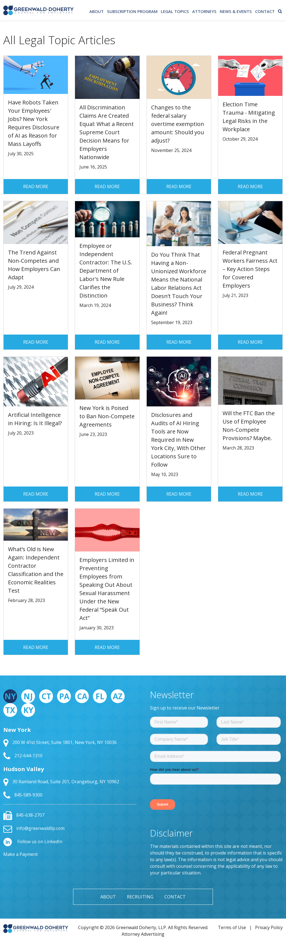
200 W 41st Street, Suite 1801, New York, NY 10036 (60, 742)
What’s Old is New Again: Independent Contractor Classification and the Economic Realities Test (35, 569)
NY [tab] (10, 696)
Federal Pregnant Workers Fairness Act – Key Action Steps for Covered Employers (250, 269)
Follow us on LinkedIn (32, 841)
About (96, 11)
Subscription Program (132, 11)
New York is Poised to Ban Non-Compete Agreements (107, 416)
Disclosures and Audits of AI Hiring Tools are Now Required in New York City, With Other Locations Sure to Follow (178, 439)
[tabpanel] (69, 763)
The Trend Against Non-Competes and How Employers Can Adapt (34, 265)
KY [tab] (28, 710)
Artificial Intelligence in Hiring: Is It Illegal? (35, 419)
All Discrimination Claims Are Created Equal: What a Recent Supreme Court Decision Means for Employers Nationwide (106, 132)
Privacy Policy (269, 927)
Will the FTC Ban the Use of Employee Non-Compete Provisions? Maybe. (249, 425)
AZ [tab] (118, 696)
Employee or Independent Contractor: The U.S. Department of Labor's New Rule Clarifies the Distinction (105, 270)
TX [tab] (10, 710)
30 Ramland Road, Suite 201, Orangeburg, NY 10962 (61, 782)
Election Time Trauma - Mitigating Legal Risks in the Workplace (249, 117)
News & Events (236, 11)
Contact (265, 11)
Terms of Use (232, 927)
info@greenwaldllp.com (34, 828)
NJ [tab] (28, 696)
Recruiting (140, 897)
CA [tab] (82, 696)
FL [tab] (99, 696)
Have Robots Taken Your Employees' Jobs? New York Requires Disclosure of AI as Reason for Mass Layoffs (33, 123)
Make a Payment (20, 854)
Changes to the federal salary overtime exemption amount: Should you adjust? (177, 124)
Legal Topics (175, 11)
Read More (35, 186)
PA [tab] (64, 696)
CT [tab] (46, 696)
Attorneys (204, 11)
